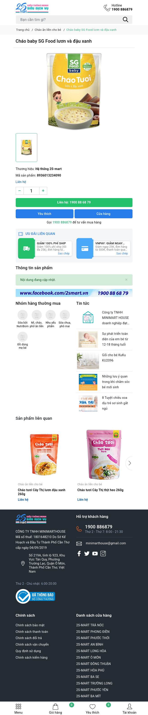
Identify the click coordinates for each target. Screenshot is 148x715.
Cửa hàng (103, 214)
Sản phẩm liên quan (34, 418)
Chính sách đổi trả (29, 638)
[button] (129, 463)
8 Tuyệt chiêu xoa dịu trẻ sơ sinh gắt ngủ (115, 403)
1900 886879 (122, 7)
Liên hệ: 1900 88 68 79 (74, 202)
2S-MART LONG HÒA (91, 651)
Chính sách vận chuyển (32, 644)
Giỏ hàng (61, 708)
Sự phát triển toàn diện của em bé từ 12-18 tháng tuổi (115, 339)
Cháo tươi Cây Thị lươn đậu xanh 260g (42, 492)
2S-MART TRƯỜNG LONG (94, 683)
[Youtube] (95, 553)
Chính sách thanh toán (32, 631)
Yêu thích (98, 708)
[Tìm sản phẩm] (74, 19)
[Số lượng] (31, 191)
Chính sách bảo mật (30, 625)
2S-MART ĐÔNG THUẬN (93, 664)
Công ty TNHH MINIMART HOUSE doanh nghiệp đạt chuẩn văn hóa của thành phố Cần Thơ (116, 318)
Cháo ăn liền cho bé (30, 484)
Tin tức (82, 303)
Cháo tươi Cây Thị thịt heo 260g (100, 490)
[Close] (126, 280)
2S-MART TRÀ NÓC (90, 625)
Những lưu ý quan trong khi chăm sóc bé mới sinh (116, 382)
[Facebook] (79, 553)
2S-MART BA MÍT (88, 696)
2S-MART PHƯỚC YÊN (92, 690)
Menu (18, 708)
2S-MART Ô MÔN (88, 657)
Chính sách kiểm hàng (32, 657)
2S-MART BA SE (87, 677)
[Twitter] (87, 553)
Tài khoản (129, 708)
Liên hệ (21, 182)
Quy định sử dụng (28, 651)
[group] (74, 91)
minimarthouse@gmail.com (106, 543)
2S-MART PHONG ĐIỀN (93, 631)
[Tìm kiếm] (125, 19)
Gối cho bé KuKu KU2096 (114, 357)
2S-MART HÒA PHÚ (90, 670)
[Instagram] (103, 553)
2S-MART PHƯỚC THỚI (93, 638)
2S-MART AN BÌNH (89, 644)
